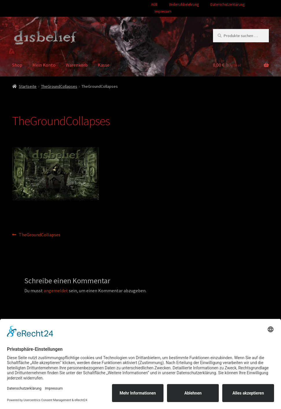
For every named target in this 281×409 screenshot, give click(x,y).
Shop (17, 65)
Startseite (27, 86)
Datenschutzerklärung (227, 4)
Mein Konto (44, 65)
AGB (154, 4)
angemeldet (56, 290)
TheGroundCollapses (59, 86)
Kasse (103, 65)
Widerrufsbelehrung (184, 4)
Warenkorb (77, 65)
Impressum (163, 11)
